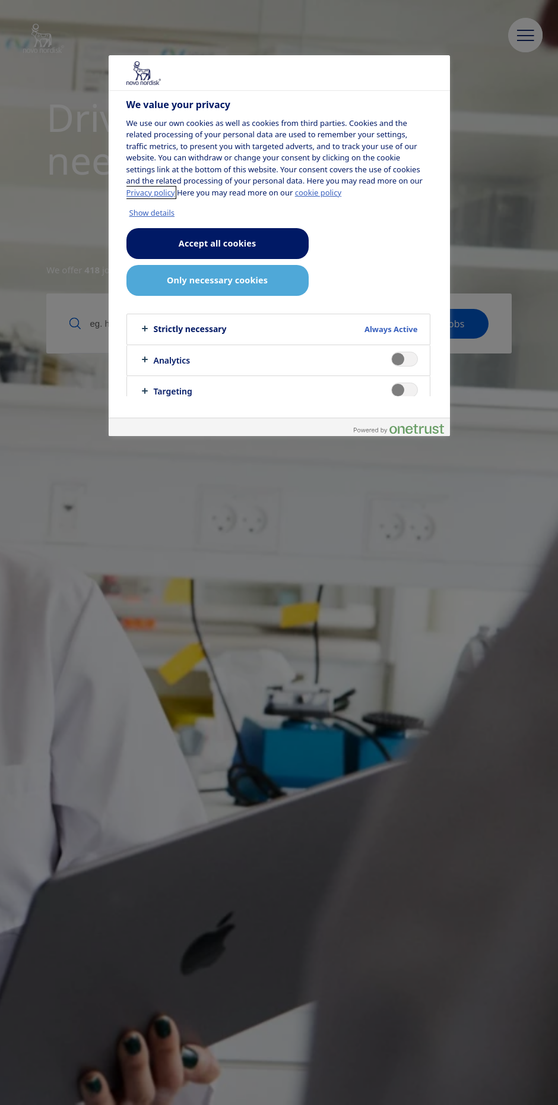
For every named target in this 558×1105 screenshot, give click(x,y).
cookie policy (318, 192)
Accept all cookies (217, 243)
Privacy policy (150, 192)
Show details (152, 212)
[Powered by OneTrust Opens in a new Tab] (399, 428)
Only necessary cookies (217, 280)
